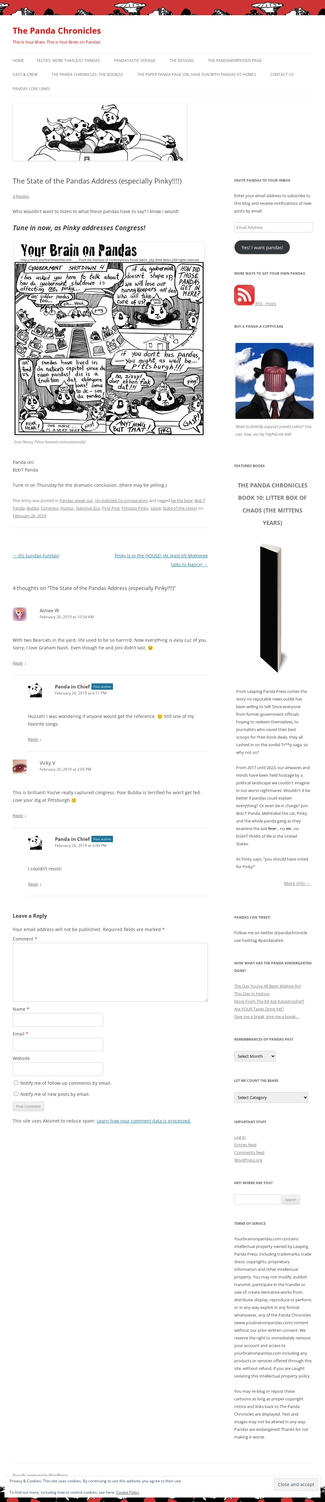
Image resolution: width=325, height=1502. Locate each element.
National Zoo (88, 508)
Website (21, 1058)
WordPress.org (248, 1160)
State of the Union (180, 508)
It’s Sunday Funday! (36, 556)
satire (155, 508)
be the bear (182, 500)
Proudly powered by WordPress (40, 1475)
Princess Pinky (135, 508)
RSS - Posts (255, 303)
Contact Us (282, 74)
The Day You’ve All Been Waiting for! (267, 986)
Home (18, 60)
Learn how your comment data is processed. (144, 1121)
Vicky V (47, 763)
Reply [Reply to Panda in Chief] (33, 739)
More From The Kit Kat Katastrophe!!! (269, 1001)
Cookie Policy (127, 1492)
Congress (49, 508)
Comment (25, 939)
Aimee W (49, 610)
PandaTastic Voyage (135, 60)
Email (20, 1034)
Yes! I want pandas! (262, 247)
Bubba (33, 508)
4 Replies (21, 196)
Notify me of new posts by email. (55, 1094)
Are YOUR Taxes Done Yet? (259, 1009)
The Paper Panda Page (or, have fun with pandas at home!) (196, 74)
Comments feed (249, 1152)
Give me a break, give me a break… (266, 1016)
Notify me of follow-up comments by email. (66, 1083)
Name (21, 1009)
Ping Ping (111, 508)
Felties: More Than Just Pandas (68, 60)
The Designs (181, 60)
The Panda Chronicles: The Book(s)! (87, 74)
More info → (297, 883)
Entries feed (245, 1145)
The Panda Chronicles (57, 30)
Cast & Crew (25, 74)
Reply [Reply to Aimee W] (18, 663)
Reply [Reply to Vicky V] (18, 815)
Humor (67, 508)
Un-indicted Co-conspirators (121, 500)
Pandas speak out (76, 500)
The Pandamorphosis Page (235, 60)
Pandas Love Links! (31, 88)
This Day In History (252, 993)
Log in (240, 1137)
